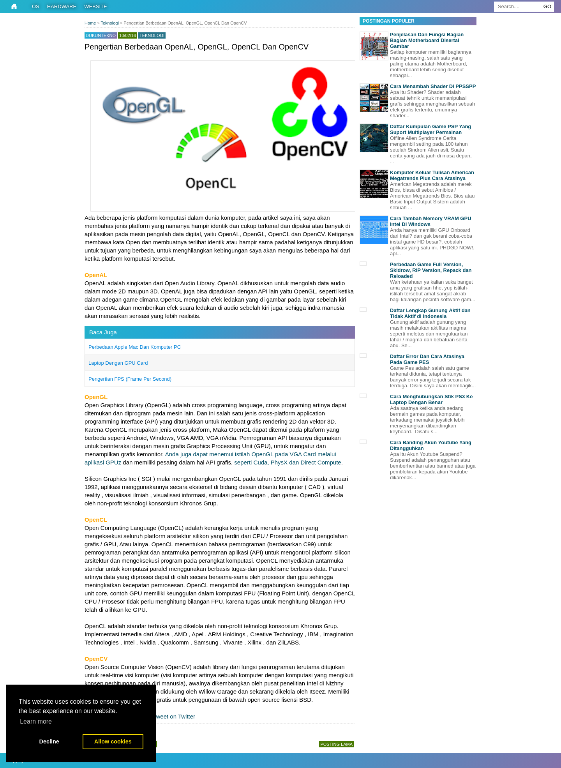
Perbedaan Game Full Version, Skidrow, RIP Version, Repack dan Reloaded (431, 270)
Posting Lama (336, 744)
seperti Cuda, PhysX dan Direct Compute (287, 462)
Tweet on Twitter (170, 716)
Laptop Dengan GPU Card (118, 363)
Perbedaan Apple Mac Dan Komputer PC (134, 347)
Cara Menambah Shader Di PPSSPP (433, 86)
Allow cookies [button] (113, 741)
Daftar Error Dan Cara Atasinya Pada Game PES (427, 359)
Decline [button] (49, 741)
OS (35, 6)
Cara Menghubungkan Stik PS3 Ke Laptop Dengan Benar (431, 399)
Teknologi (151, 35)
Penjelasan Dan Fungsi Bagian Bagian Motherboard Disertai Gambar (427, 40)
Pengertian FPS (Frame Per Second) (129, 379)
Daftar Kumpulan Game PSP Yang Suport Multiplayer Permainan (430, 129)
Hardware (61, 6)
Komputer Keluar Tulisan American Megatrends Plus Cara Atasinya (432, 175)
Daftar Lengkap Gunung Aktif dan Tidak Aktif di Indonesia (430, 313)
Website (95, 6)
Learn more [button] (36, 721)
